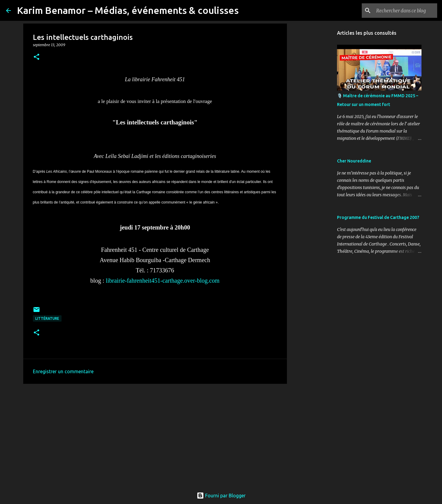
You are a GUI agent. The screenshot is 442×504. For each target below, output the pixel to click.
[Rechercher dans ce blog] (405, 10)
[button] (36, 57)
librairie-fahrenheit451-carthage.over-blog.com (162, 280)
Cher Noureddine (354, 161)
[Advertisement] (155, 435)
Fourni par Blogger (221, 495)
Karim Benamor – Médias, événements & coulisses (128, 10)
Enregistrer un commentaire (63, 371)
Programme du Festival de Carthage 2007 (378, 217)
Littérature (47, 318)
